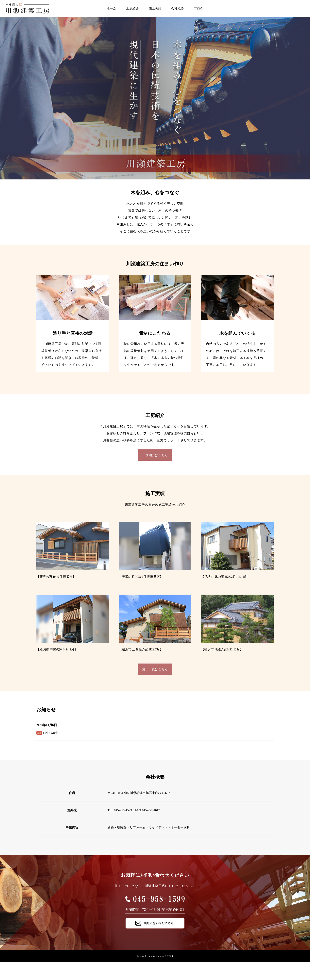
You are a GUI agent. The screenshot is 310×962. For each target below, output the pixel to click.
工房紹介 (132, 8)
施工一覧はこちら (155, 669)
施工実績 (155, 8)
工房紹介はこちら (155, 455)
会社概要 (177, 8)
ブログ (198, 8)
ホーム (111, 8)
